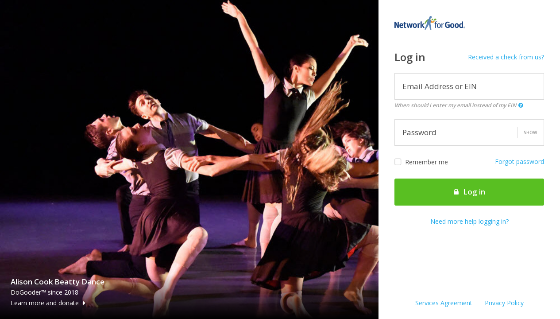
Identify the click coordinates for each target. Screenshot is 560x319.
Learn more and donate (48, 303)
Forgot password (519, 161)
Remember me (421, 162)
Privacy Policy (504, 303)
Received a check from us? (506, 57)
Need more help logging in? (469, 221)
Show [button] (530, 132)
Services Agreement (443, 303)
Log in (469, 192)
